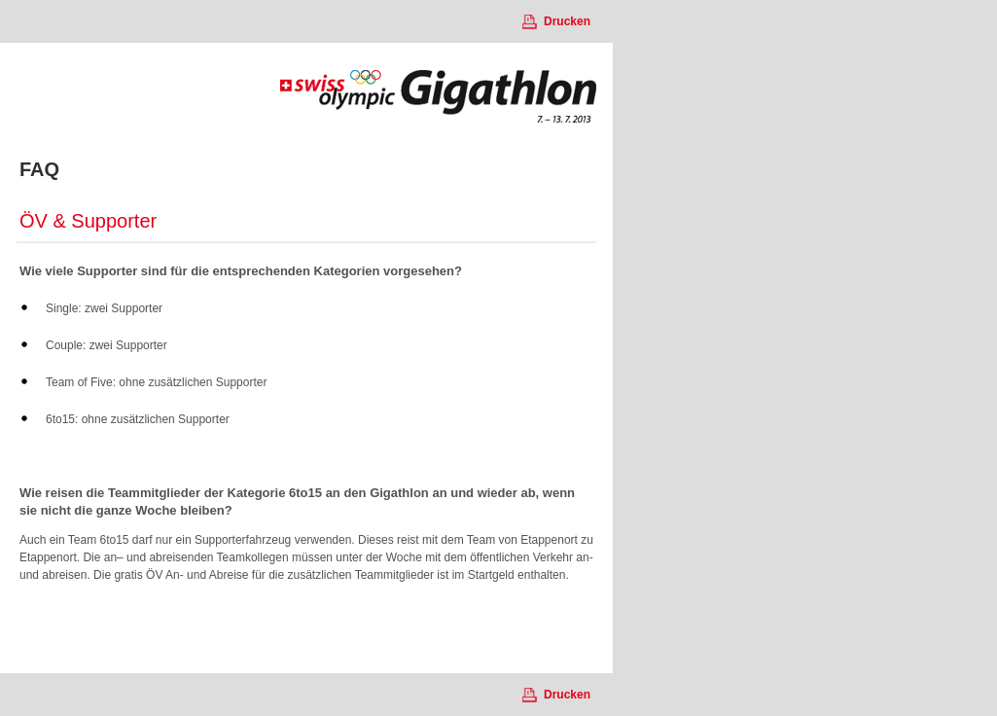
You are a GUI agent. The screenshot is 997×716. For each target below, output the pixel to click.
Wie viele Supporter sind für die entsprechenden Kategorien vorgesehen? (240, 271)
